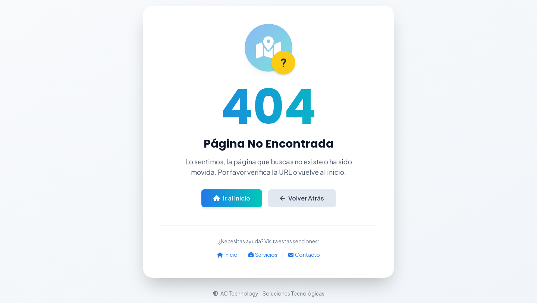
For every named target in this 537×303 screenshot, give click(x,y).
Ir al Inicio (231, 198)
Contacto (304, 254)
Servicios (262, 254)
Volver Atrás (302, 198)
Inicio (227, 254)
